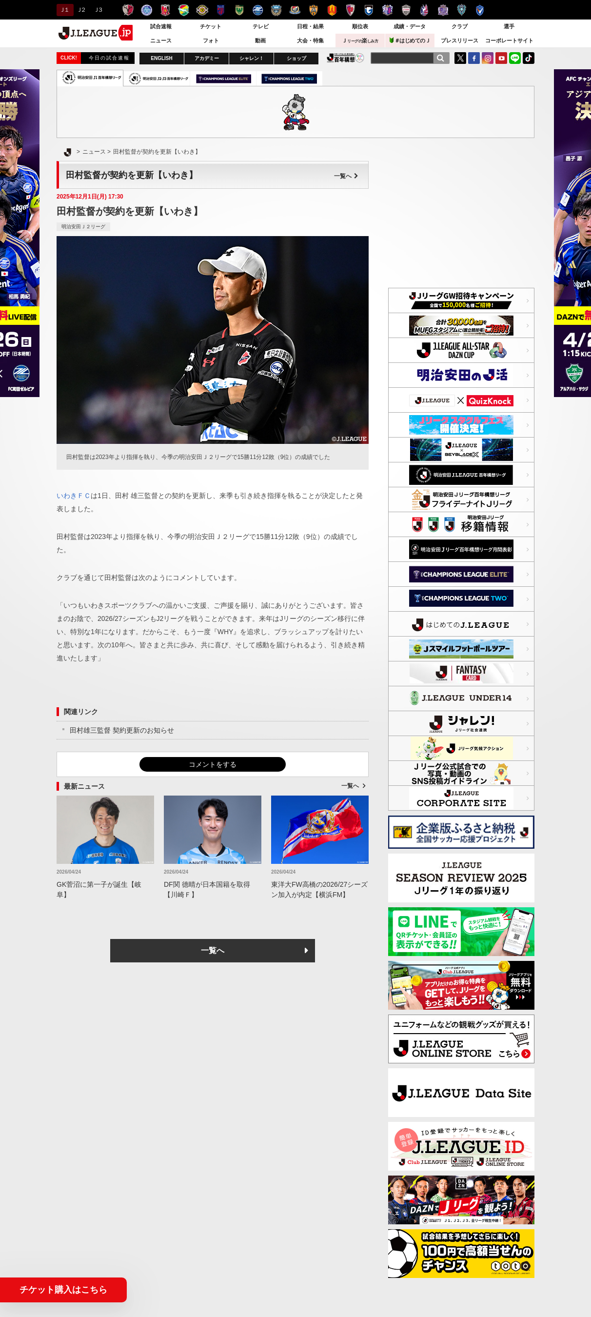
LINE (515, 58)
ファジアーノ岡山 (424, 10)
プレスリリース (459, 40)
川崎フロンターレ (276, 10)
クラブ (460, 26)
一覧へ (346, 176)
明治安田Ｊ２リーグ (83, 226)
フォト (211, 40)
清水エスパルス (313, 10)
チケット (210, 26)
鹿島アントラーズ (128, 10)
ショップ (296, 58)
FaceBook (474, 58)
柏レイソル (202, 10)
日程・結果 (310, 26)
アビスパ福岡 (461, 10)
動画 (260, 40)
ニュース (161, 40)
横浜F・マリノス (295, 10)
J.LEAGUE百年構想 (345, 57)
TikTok (528, 58)
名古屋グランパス (332, 10)
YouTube (501, 58)
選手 (509, 26)
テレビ (261, 26)
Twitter (460, 58)
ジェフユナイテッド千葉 (183, 10)
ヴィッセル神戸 (406, 10)
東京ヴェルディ (239, 10)
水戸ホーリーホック (146, 10)
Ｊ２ (81, 9)
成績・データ (410, 26)
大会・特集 (310, 40)
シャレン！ (251, 58)
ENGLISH (161, 58)
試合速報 (161, 26)
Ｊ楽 (360, 40)
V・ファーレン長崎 (480, 10)
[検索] (440, 58)
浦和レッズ (165, 10)
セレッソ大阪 (387, 10)
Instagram (487, 58)
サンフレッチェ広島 (443, 10)
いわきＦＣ (74, 495)
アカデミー (207, 58)
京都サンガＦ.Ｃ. (350, 10)
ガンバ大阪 (369, 10)
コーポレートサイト (509, 40)
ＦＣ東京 (221, 10)
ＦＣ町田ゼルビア (258, 10)
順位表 (360, 26)
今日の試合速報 (109, 57)
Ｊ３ (98, 9)
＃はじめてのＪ (410, 40)
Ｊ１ (63, 9)
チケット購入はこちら (63, 1290)
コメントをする (212, 764)
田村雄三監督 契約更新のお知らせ (122, 730)
